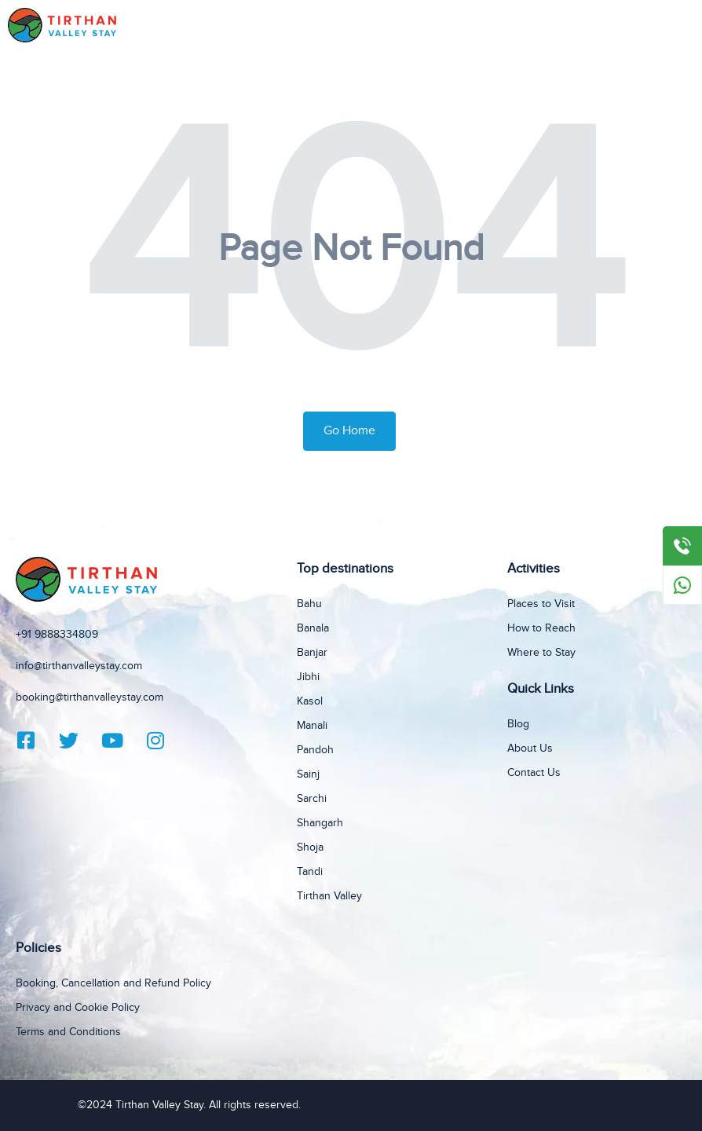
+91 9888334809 (57, 634)
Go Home (349, 430)
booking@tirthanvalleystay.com (89, 697)
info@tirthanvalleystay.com (79, 666)
